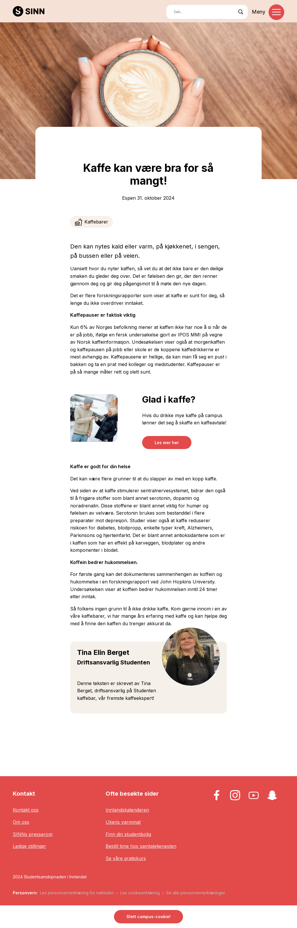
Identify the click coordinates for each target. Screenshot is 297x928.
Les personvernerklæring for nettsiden (77, 892)
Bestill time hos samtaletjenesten (141, 846)
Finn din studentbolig (128, 834)
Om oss (21, 822)
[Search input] (204, 12)
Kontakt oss (26, 810)
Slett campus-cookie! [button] (148, 916)
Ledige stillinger (29, 846)
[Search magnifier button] (241, 12)
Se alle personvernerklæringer (195, 892)
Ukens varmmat (123, 822)
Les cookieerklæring (140, 892)
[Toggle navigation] (276, 12)
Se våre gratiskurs (126, 858)
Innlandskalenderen (127, 810)
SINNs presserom (32, 834)
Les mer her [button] (167, 442)
